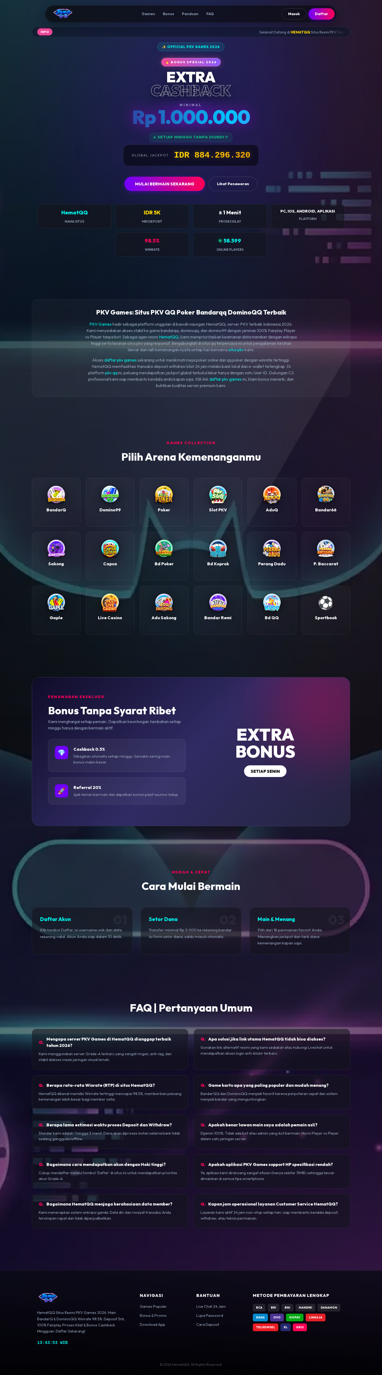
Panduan (190, 13)
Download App (152, 1324)
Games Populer (153, 1306)
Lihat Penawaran (233, 183)
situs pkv (236, 349)
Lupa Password (209, 1315)
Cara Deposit (207, 1324)
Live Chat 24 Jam (211, 1306)
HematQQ (169, 336)
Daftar (321, 13)
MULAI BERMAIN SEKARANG (164, 183)
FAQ (210, 13)
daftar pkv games (120, 360)
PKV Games (100, 324)
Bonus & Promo (153, 1315)
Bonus (168, 13)
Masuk (294, 13)
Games (148, 13)
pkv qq (111, 372)
